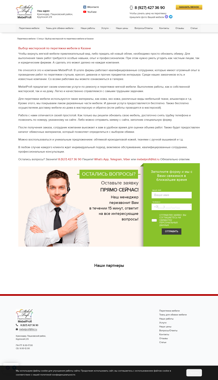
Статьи (194, 28)
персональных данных (168, 224)
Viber (126, 159)
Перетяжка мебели (29, 28)
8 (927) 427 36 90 (150, 7)
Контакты (164, 28)
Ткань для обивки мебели (60, 28)
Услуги (105, 28)
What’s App (101, 159)
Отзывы (180, 28)
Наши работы (88, 28)
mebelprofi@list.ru (148, 159)
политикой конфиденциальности (57, 374)
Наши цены (122, 28)
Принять (194, 372)
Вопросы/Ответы (144, 28)
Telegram (116, 159)
